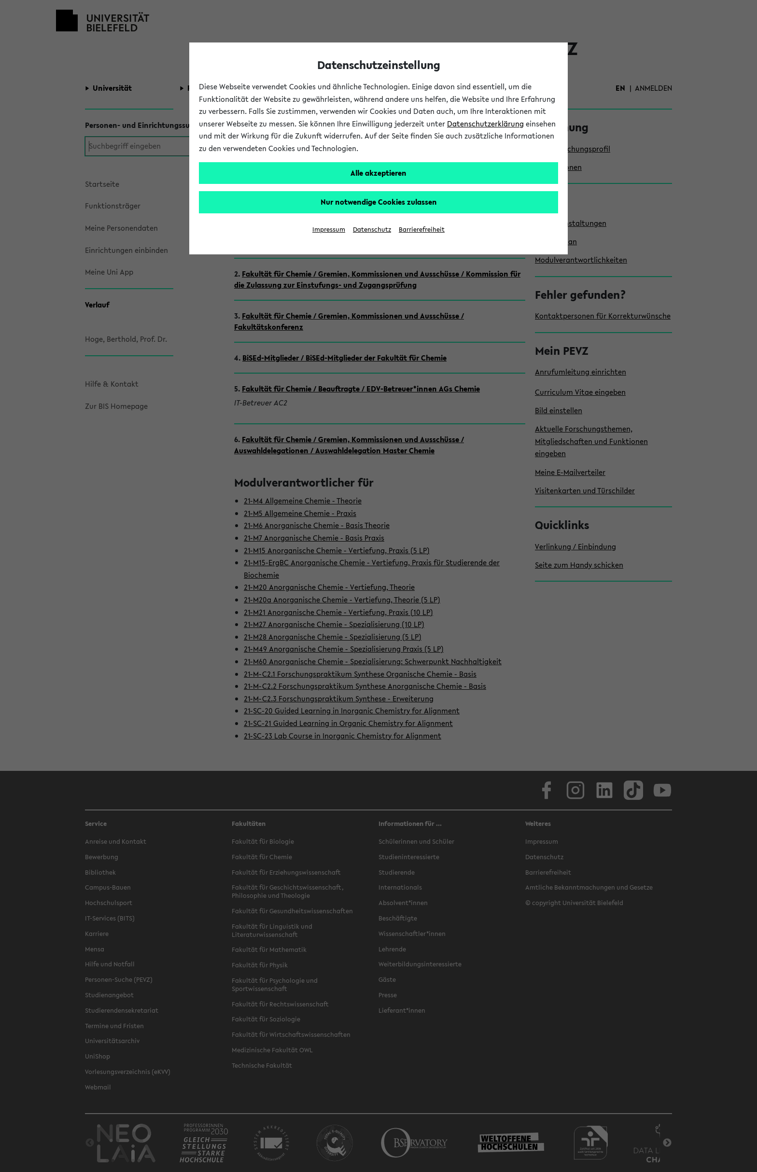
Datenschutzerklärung (485, 123)
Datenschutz (372, 229)
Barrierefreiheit (422, 229)
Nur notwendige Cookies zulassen (379, 201)
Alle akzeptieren (378, 172)
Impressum (328, 229)
